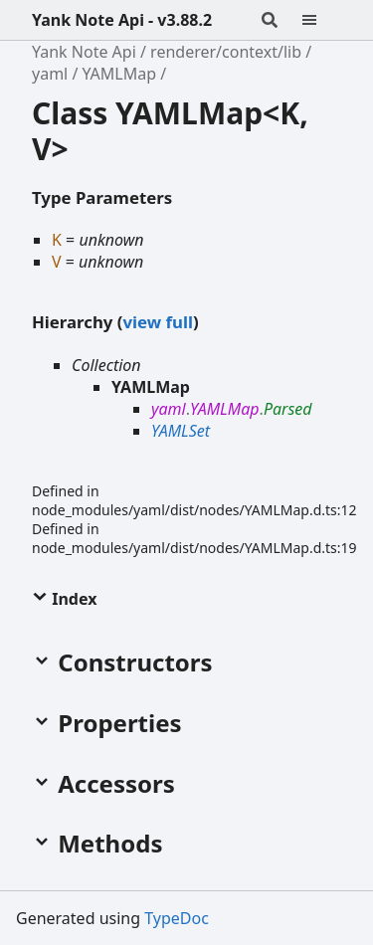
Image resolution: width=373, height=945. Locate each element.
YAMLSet (180, 431)
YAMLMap (120, 74)
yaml (50, 74)
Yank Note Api (84, 52)
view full (157, 321)
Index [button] (64, 599)
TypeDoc (176, 918)
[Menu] (321, 20)
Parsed (288, 409)
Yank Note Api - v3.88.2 (122, 20)
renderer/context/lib (225, 52)
